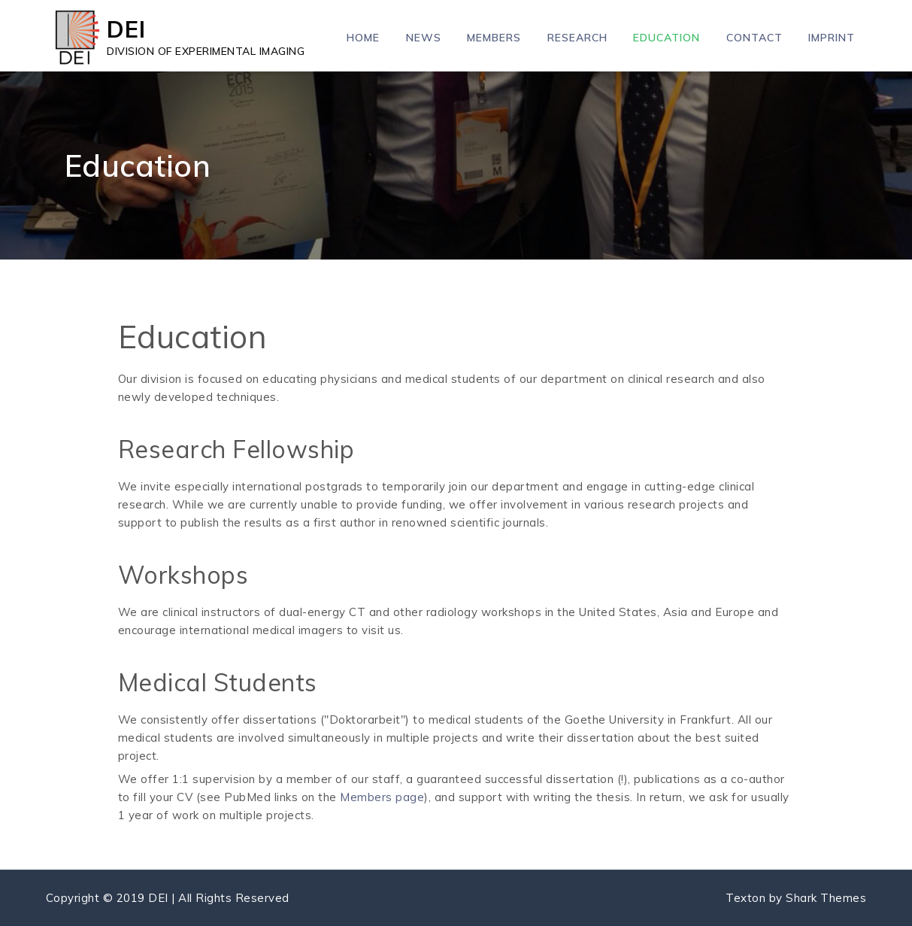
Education (666, 37)
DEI (126, 29)
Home (363, 37)
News (423, 37)
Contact (754, 37)
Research (577, 37)
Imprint (831, 37)
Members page (382, 797)
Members (494, 37)
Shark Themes (826, 898)
